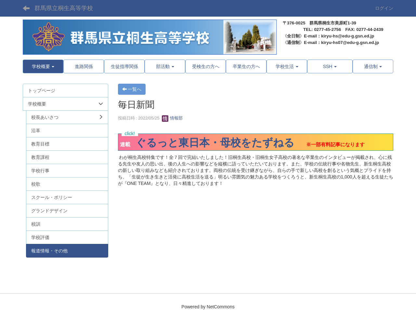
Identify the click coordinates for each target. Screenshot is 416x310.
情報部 (172, 118)
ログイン (384, 8)
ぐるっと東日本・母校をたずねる (215, 142)
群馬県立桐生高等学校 (63, 8)
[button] (43, 66)
